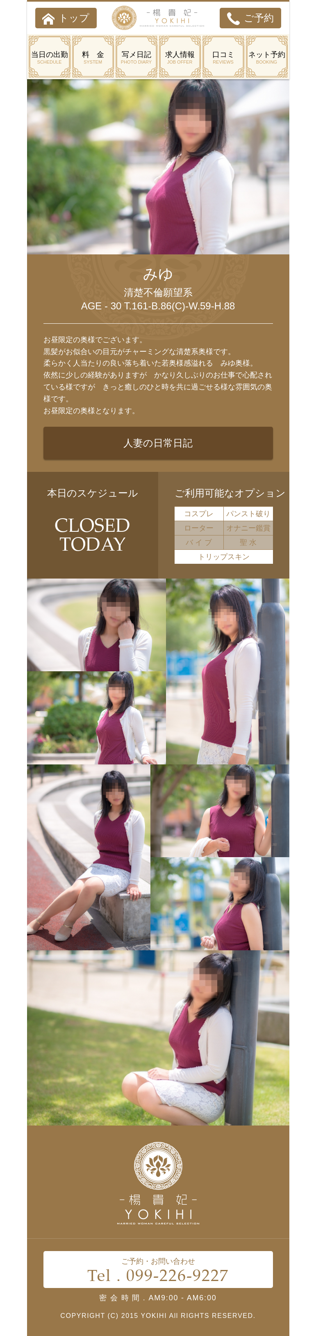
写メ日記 (136, 58)
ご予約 (250, 18)
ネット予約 (267, 58)
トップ (65, 18)
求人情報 (180, 58)
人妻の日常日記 (158, 442)
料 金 (93, 58)
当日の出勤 (49, 58)
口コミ (223, 58)
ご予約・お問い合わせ (158, 1271)
